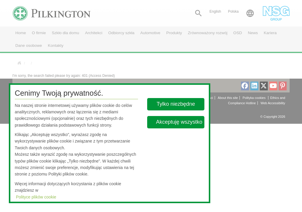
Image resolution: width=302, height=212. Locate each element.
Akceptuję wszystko (179, 122)
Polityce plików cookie (36, 197)
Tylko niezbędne (176, 104)
